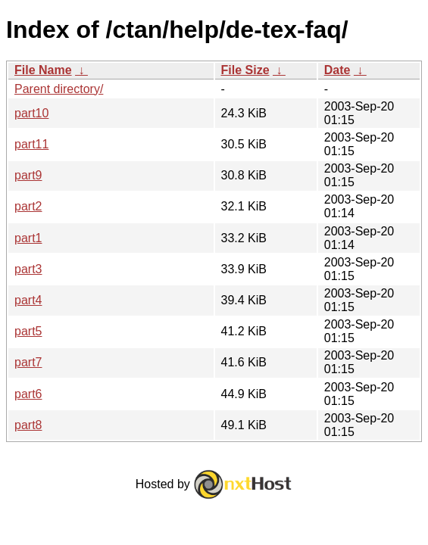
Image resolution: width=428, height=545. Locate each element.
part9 (28, 175)
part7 (28, 362)
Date (337, 70)
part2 (28, 206)
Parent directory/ (58, 89)
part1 (28, 238)
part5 (28, 331)
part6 (28, 394)
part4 (28, 300)
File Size (245, 70)
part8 (28, 425)
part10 (31, 113)
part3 (28, 269)
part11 (31, 144)
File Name (43, 70)
